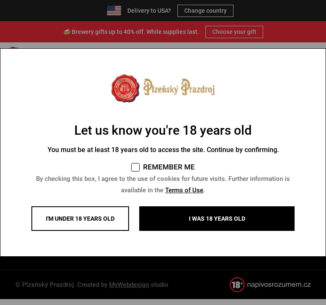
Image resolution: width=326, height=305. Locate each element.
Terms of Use (184, 190)
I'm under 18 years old (80, 218)
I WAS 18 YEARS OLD (217, 218)
